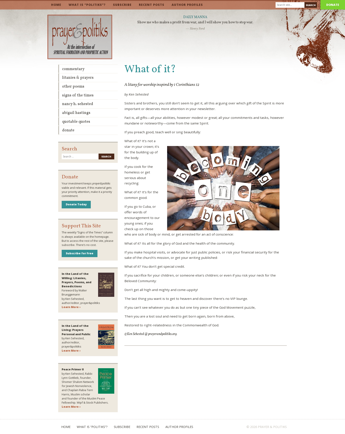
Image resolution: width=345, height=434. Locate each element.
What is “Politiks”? (87, 5)
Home (56, 5)
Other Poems (73, 86)
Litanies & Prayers (78, 77)
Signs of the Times (78, 95)
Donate (332, 5)
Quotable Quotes (76, 121)
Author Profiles (187, 5)
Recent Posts (151, 5)
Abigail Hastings (76, 113)
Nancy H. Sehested (77, 104)
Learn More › (71, 307)
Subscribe (122, 5)
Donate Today (76, 204)
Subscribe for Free (79, 253)
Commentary (73, 69)
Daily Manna (195, 17)
